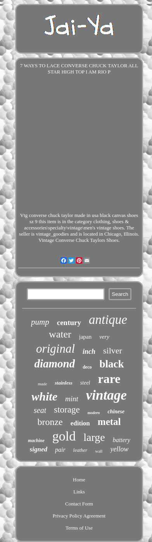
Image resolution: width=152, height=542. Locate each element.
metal (109, 421)
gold (64, 436)
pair (60, 449)
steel (85, 383)
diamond (54, 363)
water (60, 334)
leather (80, 450)
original (55, 348)
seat (40, 410)
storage (66, 409)
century (69, 322)
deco (87, 367)
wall (98, 451)
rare (109, 379)
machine (36, 440)
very (104, 337)
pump (40, 322)
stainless (64, 383)
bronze (49, 422)
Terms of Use (79, 528)
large (94, 437)
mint (71, 399)
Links (79, 492)
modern (94, 413)
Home (79, 480)
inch (89, 351)
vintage (106, 395)
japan (85, 337)
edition (80, 423)
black (112, 364)
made (42, 383)
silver (112, 350)
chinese (115, 411)
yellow (119, 449)
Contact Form (79, 504)
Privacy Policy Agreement (79, 516)
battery (121, 440)
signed (38, 449)
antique (108, 320)
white (44, 396)
